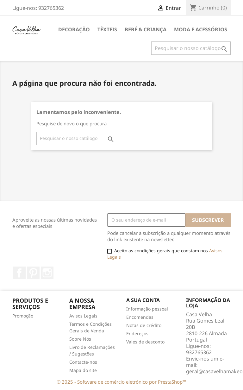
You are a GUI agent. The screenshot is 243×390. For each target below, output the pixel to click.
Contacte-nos (83, 362)
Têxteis (107, 29)
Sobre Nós (80, 339)
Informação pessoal (147, 309)
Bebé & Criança (145, 29)
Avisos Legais (83, 316)
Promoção (22, 316)
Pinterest (33, 273)
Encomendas (139, 317)
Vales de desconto (145, 342)
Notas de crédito (143, 325)
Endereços (137, 333)
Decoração (74, 29)
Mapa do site (83, 370)
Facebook (19, 273)
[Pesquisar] (191, 48)
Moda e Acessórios (200, 29)
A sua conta (143, 300)
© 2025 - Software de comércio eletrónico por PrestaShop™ (121, 382)
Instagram (47, 273)
